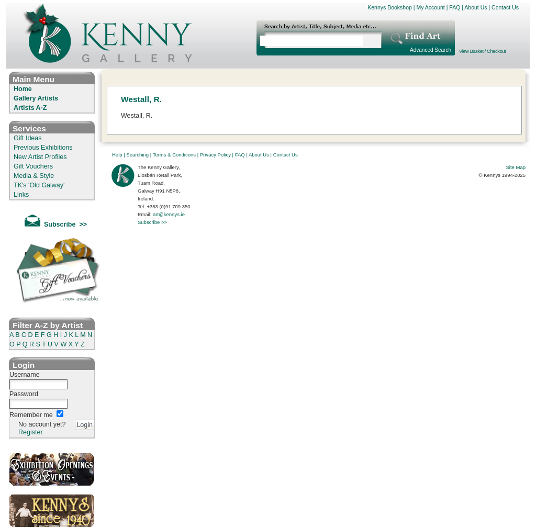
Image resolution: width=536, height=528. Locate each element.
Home (23, 89)
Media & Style (34, 175)
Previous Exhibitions (43, 147)
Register (30, 432)
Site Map (516, 167)
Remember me (31, 415)
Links (21, 194)
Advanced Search (430, 50)
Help (117, 155)
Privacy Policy (215, 155)
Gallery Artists (36, 98)
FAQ (454, 7)
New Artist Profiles (40, 157)
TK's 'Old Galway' (39, 185)
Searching (137, 155)
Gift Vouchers (33, 166)
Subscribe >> (152, 222)
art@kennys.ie (169, 214)
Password (23, 394)
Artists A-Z (30, 107)
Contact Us (505, 7)
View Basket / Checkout (482, 51)
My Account (430, 7)
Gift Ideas (28, 138)
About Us (475, 7)
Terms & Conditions (174, 155)
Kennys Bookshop (389, 7)
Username (24, 374)
